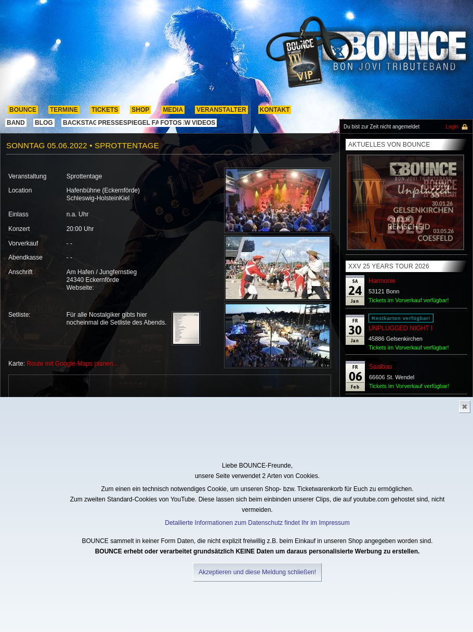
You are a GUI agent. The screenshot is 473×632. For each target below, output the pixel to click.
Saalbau (380, 366)
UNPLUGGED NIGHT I (400, 328)
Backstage (82, 122)
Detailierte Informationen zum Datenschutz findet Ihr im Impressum (257, 522)
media (173, 109)
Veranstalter (221, 109)
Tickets (104, 109)
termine (64, 109)
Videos (203, 122)
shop (140, 109)
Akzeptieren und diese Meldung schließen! (257, 572)
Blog (44, 122)
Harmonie (382, 281)
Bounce (22, 109)
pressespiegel (124, 122)
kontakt (275, 109)
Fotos (170, 122)
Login (452, 127)
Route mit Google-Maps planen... (72, 363)
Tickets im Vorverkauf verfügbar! (409, 300)
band (16, 122)
